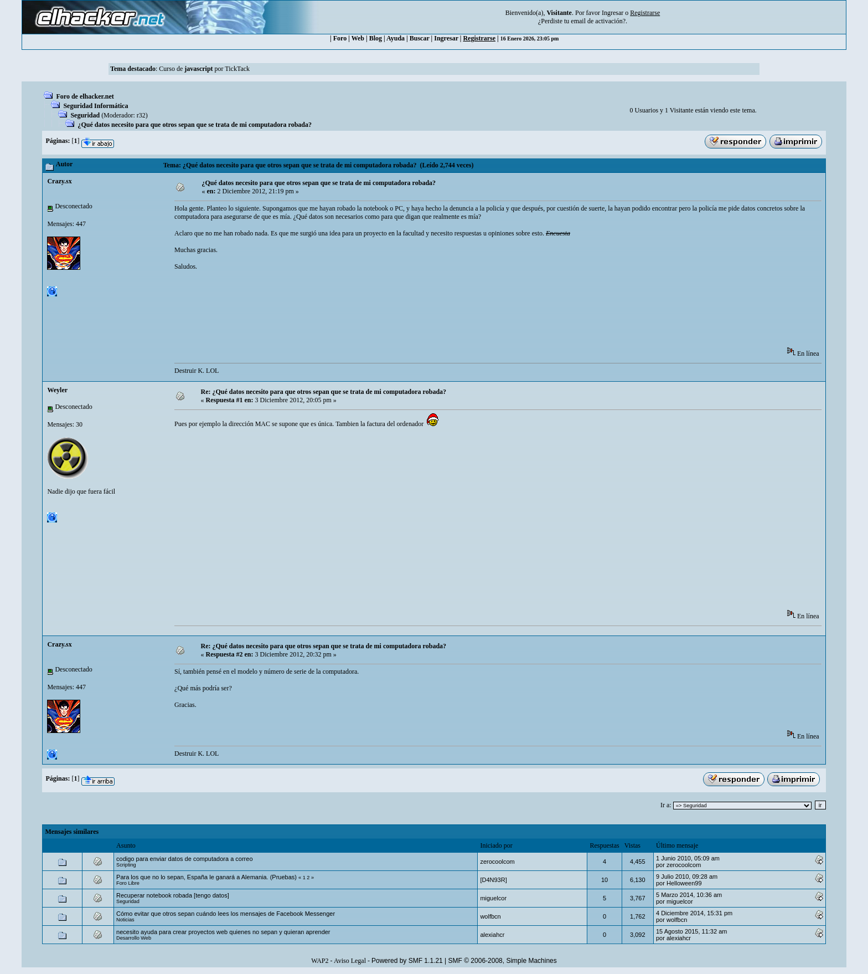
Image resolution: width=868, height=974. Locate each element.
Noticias (125, 919)
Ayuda (395, 38)
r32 (141, 115)
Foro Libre (128, 883)
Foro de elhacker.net (84, 96)
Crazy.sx (59, 181)
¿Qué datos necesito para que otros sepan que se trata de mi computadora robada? (195, 125)
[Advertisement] (375, 312)
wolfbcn (490, 916)
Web (358, 38)
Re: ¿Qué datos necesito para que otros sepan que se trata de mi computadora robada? (324, 392)
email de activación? (598, 21)
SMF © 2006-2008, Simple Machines (502, 961)
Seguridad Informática (95, 106)
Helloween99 (684, 883)
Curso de (186, 69)
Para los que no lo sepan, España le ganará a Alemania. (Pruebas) (206, 877)
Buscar (420, 38)
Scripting (126, 865)
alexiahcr (492, 934)
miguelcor (493, 898)
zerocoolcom (497, 861)
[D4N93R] (493, 879)
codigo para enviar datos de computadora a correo (184, 858)
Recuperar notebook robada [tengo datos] (172, 895)
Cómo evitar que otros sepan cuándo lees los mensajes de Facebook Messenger (225, 913)
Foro (340, 38)
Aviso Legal (350, 961)
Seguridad (85, 115)
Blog (375, 38)
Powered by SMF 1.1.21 (407, 961)
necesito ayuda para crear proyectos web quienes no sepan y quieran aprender (223, 932)
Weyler (57, 390)
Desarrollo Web (133, 938)
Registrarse (479, 38)
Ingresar (612, 13)
